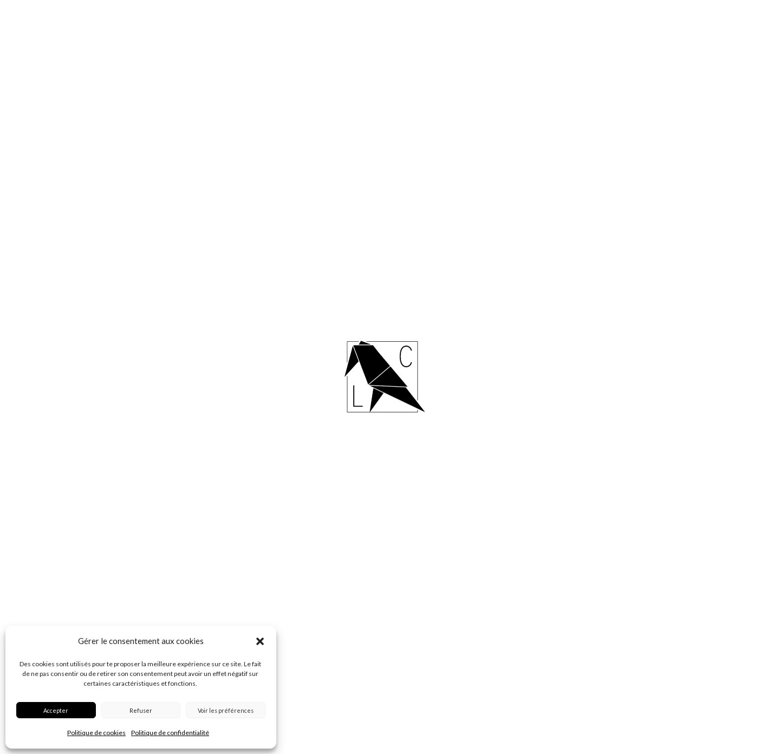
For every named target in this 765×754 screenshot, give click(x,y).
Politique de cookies (96, 733)
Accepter (55, 710)
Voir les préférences (226, 710)
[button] (260, 641)
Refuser (140, 710)
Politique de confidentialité (170, 733)
